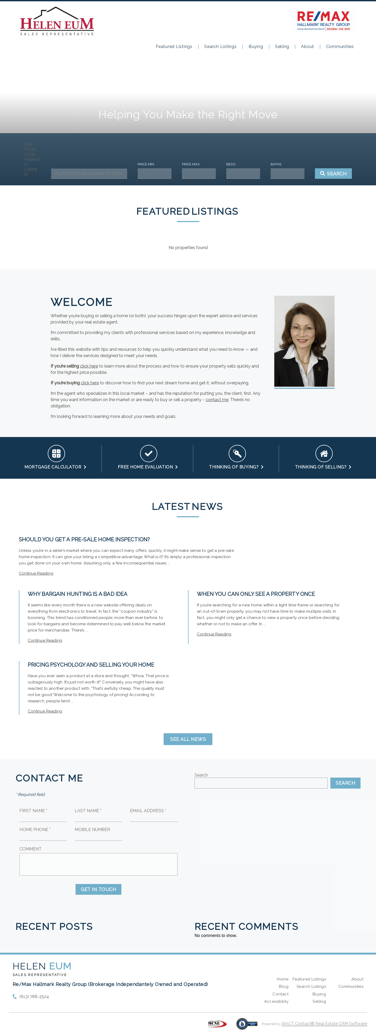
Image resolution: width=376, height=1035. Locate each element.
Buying (256, 47)
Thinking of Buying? (236, 467)
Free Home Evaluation (148, 467)
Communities (340, 47)
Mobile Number (92, 829)
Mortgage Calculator (55, 467)
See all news (188, 739)
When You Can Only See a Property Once (256, 594)
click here (89, 366)
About (307, 47)
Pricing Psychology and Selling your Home (91, 665)
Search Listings (220, 47)
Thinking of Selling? (323, 467)
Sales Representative (40, 975)
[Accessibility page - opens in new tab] (247, 1026)
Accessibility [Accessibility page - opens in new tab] (276, 1001)
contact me (217, 399)
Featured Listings (174, 47)
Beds (230, 164)
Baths (276, 164)
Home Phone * (35, 829)
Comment (30, 849)
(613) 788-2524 (34, 996)
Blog (283, 986)
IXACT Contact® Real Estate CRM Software (324, 1023)
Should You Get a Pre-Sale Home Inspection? (84, 539)
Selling (282, 47)
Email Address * (148, 810)
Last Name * (88, 810)
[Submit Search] (333, 173)
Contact (280, 994)
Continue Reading (36, 573)
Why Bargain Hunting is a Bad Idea (78, 594)
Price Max (191, 164)
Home (282, 979)
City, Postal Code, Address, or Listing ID (32, 159)
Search (201, 775)
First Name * (33, 810)
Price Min (146, 164)
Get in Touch (98, 889)
